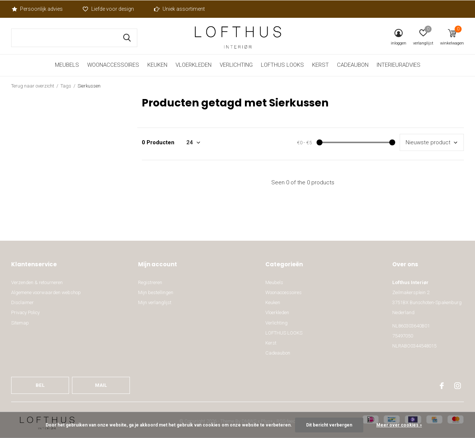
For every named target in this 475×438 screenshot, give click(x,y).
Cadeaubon (352, 65)
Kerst (320, 65)
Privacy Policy (25, 312)
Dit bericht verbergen (329, 425)
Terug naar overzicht (32, 86)
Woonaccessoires (113, 65)
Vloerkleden (194, 65)
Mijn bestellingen (155, 292)
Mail (101, 385)
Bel (40, 385)
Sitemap (20, 323)
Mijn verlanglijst (154, 302)
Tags (65, 86)
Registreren (150, 282)
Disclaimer (22, 302)
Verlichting (236, 65)
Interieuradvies (398, 65)
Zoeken (127, 38)
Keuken (157, 65)
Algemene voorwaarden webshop (46, 292)
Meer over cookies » (399, 425)
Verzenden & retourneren (37, 282)
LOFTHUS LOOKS (282, 65)
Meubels (67, 65)
